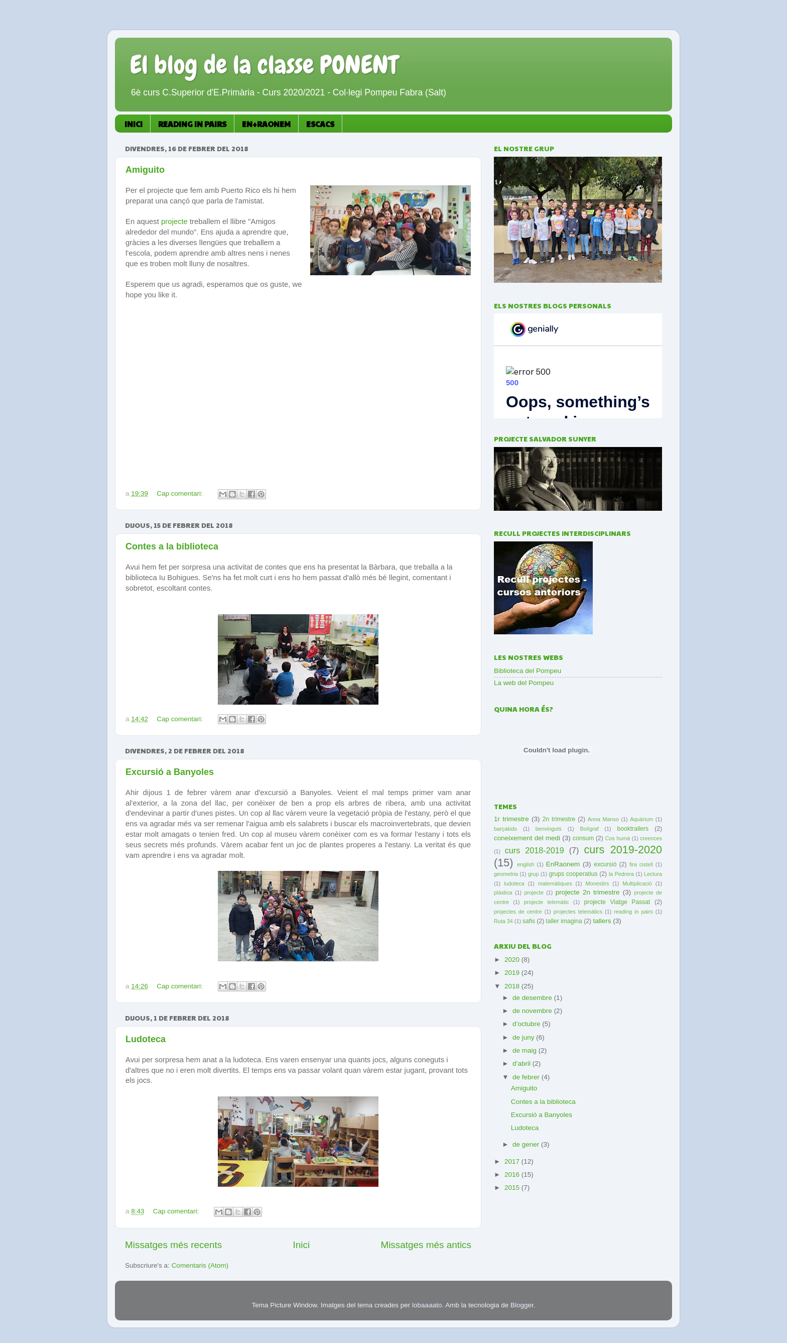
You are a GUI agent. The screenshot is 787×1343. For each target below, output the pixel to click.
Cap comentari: (180, 493)
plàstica (503, 892)
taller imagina (564, 921)
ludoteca (514, 883)
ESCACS (320, 124)
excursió (605, 864)
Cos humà (617, 838)
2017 (512, 1161)
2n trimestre (559, 819)
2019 (512, 972)
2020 (512, 959)
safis (528, 921)
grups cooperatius (573, 873)
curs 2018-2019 (534, 850)
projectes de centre (518, 912)
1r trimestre (511, 819)
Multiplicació (637, 883)
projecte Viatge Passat (617, 902)
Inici (301, 1245)
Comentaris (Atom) (200, 1265)
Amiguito (145, 170)
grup (533, 874)
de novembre (533, 1011)
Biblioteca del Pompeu (527, 671)
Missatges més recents (173, 1245)
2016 (512, 1174)
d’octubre (527, 1024)
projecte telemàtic (546, 902)
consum (583, 838)
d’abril (522, 1063)
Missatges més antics (425, 1245)
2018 (512, 986)
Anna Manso (603, 819)
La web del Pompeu (524, 683)
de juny (524, 1037)
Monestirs (597, 883)
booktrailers (632, 828)
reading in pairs (633, 912)
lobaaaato (427, 1305)
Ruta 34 (503, 921)
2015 (512, 1187)
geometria (506, 874)
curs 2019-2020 (623, 849)
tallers (602, 921)
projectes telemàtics (578, 912)
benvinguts (549, 829)
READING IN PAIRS (192, 124)
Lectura (653, 874)
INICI (133, 124)
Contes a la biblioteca (171, 546)
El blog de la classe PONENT (264, 65)
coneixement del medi (527, 838)
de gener (526, 1144)
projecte (175, 221)
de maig (525, 1050)
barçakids (505, 829)
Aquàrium (641, 819)
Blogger (522, 1305)
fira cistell (641, 864)
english (525, 864)
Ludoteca (145, 1039)
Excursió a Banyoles (169, 772)
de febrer (527, 1077)
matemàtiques (555, 883)
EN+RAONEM (266, 124)
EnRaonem (563, 864)
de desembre (533, 997)
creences (651, 838)
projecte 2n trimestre (588, 892)
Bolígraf (589, 829)
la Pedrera (621, 874)
